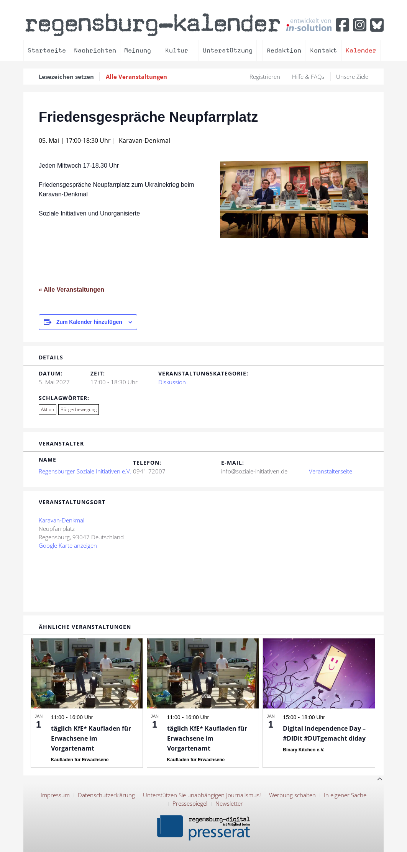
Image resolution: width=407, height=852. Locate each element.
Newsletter (229, 803)
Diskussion (172, 382)
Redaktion (284, 50)
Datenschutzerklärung (106, 795)
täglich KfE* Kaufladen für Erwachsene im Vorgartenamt (91, 738)
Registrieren (264, 76)
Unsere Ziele (352, 76)
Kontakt (323, 50)
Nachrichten (95, 50)
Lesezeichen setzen (66, 76)
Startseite (47, 50)
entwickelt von (309, 24)
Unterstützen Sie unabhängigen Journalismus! (202, 795)
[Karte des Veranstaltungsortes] (260, 556)
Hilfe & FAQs (308, 76)
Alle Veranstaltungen (136, 76)
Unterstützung (228, 50)
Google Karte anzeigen (68, 545)
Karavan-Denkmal (61, 520)
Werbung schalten (292, 795)
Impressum (55, 795)
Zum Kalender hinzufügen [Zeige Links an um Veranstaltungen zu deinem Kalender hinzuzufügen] (89, 322)
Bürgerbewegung (79, 409)
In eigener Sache (345, 795)
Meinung (137, 50)
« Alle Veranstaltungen (71, 289)
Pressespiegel (189, 803)
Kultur (176, 50)
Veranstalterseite (330, 471)
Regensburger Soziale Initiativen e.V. (85, 471)
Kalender (361, 50)
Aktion (47, 409)
